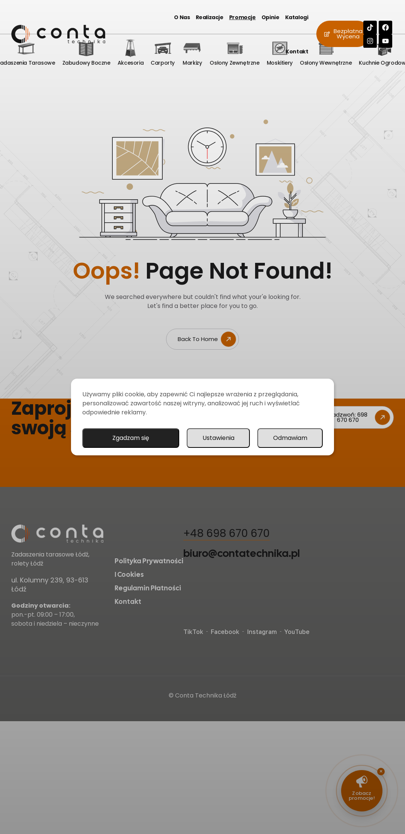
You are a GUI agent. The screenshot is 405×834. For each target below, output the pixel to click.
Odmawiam (290, 438)
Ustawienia (218, 438)
